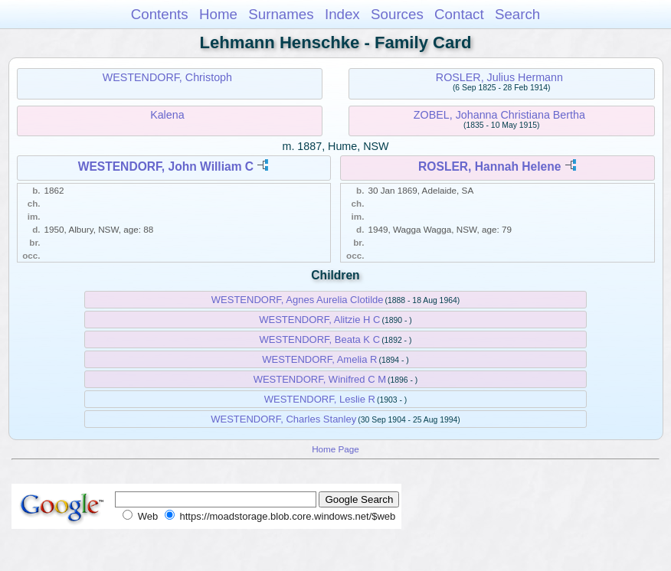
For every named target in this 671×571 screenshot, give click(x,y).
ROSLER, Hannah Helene (489, 166)
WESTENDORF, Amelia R (319, 359)
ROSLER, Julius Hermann (499, 77)
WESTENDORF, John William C (166, 166)
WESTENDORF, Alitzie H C (319, 319)
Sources (397, 14)
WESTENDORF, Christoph (167, 77)
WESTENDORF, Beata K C (320, 339)
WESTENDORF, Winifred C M (320, 379)
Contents (159, 14)
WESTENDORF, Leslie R (319, 399)
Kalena (167, 115)
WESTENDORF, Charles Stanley (283, 419)
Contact (459, 14)
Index (342, 14)
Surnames (280, 14)
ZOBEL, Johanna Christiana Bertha (499, 115)
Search (517, 14)
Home (218, 14)
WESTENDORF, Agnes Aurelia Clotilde (297, 299)
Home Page (335, 449)
